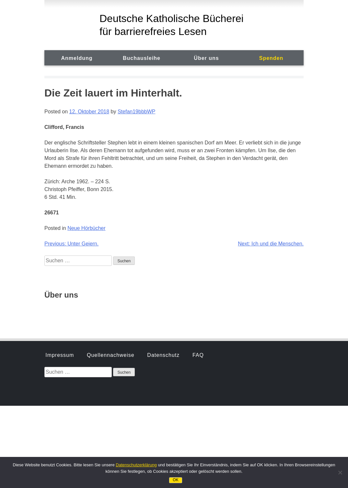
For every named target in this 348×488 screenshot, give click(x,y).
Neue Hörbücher (86, 228)
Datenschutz (163, 277)
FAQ (198, 277)
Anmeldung (77, 58)
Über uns (206, 58)
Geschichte (60, 311)
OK (175, 480)
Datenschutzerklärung (136, 464)
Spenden (271, 58)
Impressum (59, 277)
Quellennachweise (110, 277)
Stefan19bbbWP (137, 111)
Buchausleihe (141, 58)
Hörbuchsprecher (109, 311)
